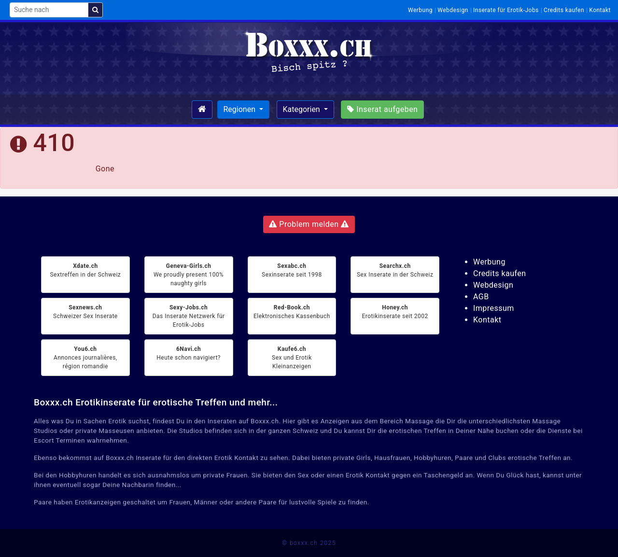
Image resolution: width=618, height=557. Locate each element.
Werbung (420, 10)
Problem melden (309, 224)
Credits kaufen (564, 10)
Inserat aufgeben (382, 109)
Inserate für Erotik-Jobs (506, 10)
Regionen (240, 109)
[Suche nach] (49, 9)
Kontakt (600, 10)
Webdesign (452, 10)
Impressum (493, 308)
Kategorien (302, 109)
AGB (481, 296)
